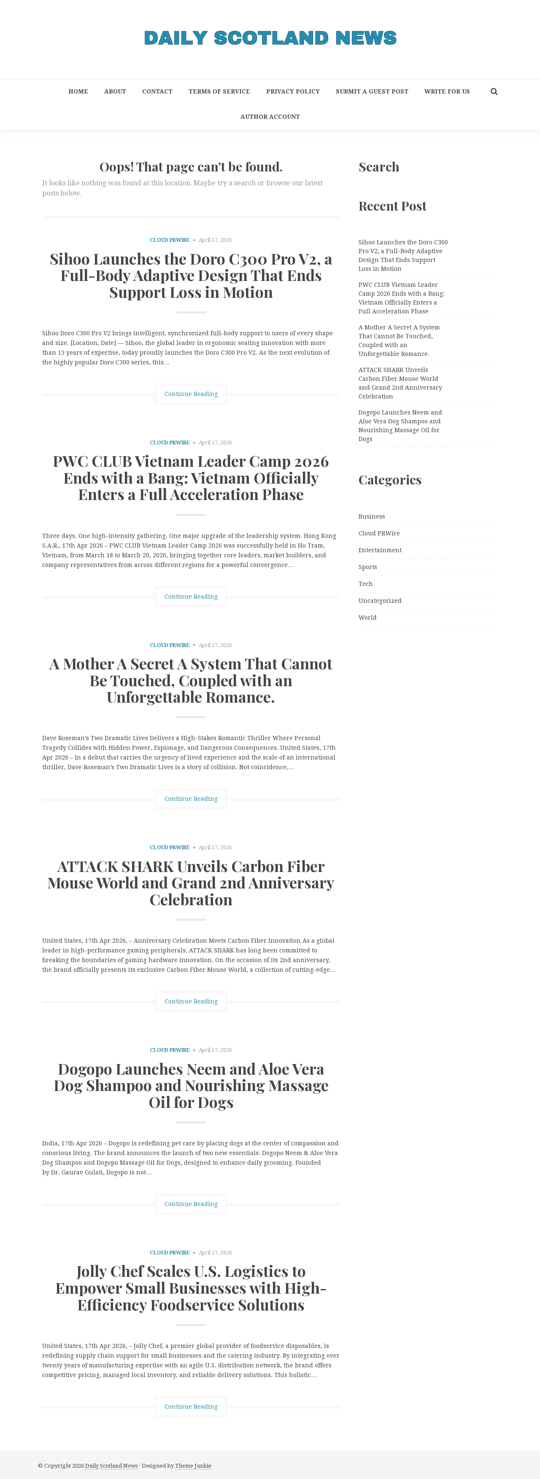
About (115, 91)
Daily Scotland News (111, 1466)
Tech (366, 583)
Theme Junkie (193, 1466)
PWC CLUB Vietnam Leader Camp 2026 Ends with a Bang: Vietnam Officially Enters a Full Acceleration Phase (191, 477)
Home (78, 91)
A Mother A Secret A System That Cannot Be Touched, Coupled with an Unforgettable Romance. (190, 679)
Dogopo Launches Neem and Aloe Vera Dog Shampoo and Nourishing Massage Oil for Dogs (191, 1085)
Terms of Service (219, 91)
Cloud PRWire (170, 240)
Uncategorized (380, 600)
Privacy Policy (293, 91)
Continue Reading (191, 393)
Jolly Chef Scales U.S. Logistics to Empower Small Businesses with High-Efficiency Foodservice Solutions (191, 1287)
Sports (368, 567)
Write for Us (447, 91)
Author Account (270, 116)
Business (372, 516)
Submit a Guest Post (372, 91)
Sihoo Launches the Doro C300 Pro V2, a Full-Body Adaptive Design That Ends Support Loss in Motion (191, 275)
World (368, 617)
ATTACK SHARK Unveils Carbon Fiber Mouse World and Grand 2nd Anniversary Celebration (191, 882)
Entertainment (380, 550)
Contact (157, 91)
